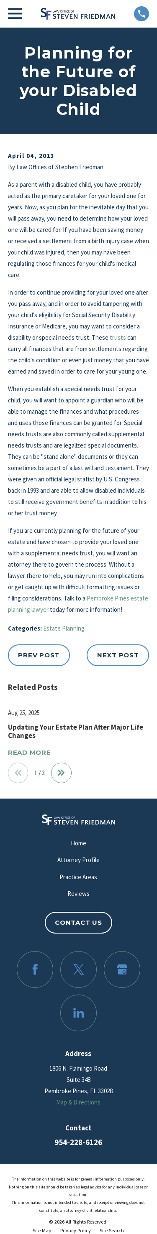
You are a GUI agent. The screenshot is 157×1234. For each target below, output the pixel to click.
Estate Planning (64, 628)
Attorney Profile (78, 860)
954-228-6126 (78, 1142)
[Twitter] (78, 969)
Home (78, 843)
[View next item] (61, 773)
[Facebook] (35, 969)
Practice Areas (78, 877)
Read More (29, 752)
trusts (118, 337)
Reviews (78, 894)
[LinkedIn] (78, 1013)
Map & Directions (78, 1102)
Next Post (118, 655)
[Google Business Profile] (122, 969)
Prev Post (38, 655)
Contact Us (78, 922)
